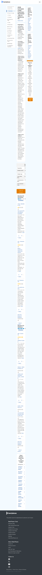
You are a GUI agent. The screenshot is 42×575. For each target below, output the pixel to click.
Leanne (19, 406)
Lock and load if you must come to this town (21, 414)
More (23, 232)
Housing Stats (10, 38)
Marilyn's (19, 367)
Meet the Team (11, 549)
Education (10, 24)
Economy (9, 26)
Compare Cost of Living (13, 529)
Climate (9, 17)
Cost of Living (10, 13)
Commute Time (10, 41)
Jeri (18, 280)
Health (9, 28)
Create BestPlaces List (13, 538)
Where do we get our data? (14, 553)
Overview (10, 11)
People (9, 32)
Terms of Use (15, 569)
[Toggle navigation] (39, 2)
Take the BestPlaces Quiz (13, 525)
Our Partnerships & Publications (14, 551)
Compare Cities (11, 527)
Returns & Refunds (22, 569)
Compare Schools (11, 532)
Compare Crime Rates (12, 530)
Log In (9, 547)
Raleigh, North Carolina (19, 493)
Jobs (8, 22)
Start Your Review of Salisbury (20, 444)
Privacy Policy (8, 569)
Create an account (12, 545)
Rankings (9, 43)
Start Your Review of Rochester (20, 317)
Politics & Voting (9, 36)
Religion (9, 30)
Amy (18, 241)
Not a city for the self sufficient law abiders (21, 212)
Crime (9, 15)
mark (19, 333)
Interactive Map (10, 20)
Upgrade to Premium (10, 46)
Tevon (19, 203)
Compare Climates (12, 534)
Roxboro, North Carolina (20, 505)
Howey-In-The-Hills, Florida (20, 468)
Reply (19, 237)
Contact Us (10, 543)
